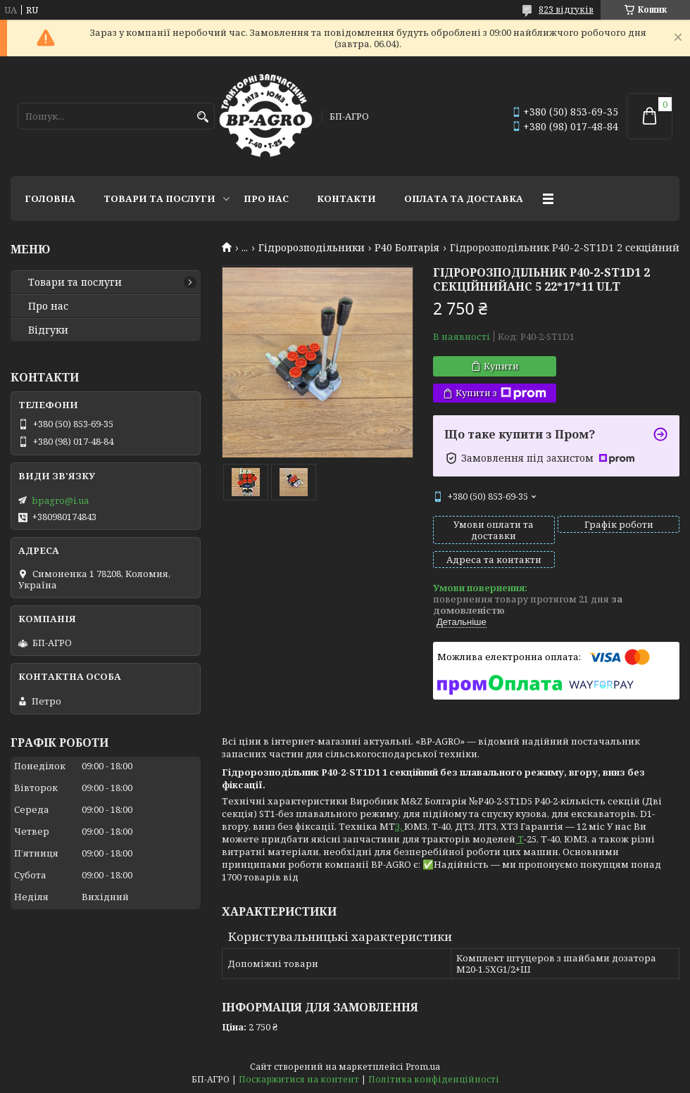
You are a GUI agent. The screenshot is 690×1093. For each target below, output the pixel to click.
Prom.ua (423, 1067)
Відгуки (48, 330)
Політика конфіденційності (433, 1079)
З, (399, 826)
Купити (501, 366)
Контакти (346, 198)
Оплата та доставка (463, 198)
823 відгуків (566, 9)
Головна (50, 198)
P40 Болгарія (407, 247)
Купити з (501, 393)
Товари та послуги (159, 198)
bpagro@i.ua (60, 500)
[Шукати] (202, 117)
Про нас (266, 198)
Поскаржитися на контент (299, 1079)
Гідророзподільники (311, 247)
